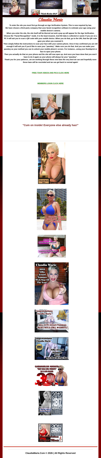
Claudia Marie (50, 19)
